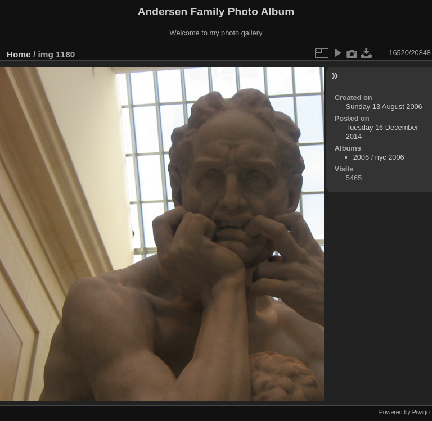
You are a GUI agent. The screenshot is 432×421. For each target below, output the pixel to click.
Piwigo (421, 412)
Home (19, 54)
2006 (361, 157)
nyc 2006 (389, 157)
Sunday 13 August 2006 (384, 106)
